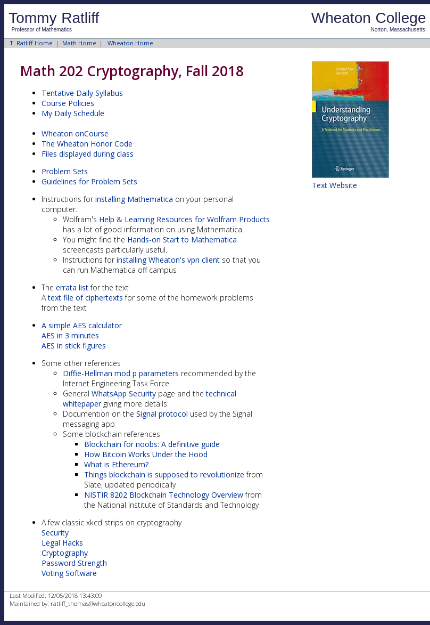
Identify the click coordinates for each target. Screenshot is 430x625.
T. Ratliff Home (31, 43)
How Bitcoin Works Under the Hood (146, 454)
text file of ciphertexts (85, 298)
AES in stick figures (74, 345)
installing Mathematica (135, 199)
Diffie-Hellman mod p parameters (121, 373)
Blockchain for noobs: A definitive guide (152, 444)
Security (55, 532)
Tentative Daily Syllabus (82, 93)
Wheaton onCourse (75, 133)
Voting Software (69, 573)
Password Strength (74, 563)
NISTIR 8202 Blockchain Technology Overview (163, 495)
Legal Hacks (62, 543)
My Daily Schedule (73, 113)
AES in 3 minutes (70, 335)
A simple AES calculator (82, 325)
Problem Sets (65, 171)
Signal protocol (162, 414)
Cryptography (65, 553)
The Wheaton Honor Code (87, 144)
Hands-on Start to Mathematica (182, 239)
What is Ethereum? (116, 464)
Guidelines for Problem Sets (89, 181)
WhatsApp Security (124, 393)
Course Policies (68, 103)
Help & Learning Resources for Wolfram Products (184, 219)
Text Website (334, 185)
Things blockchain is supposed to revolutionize (164, 474)
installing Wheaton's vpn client (168, 260)
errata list (72, 287)
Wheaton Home (130, 43)
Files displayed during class (88, 154)
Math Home (79, 43)
